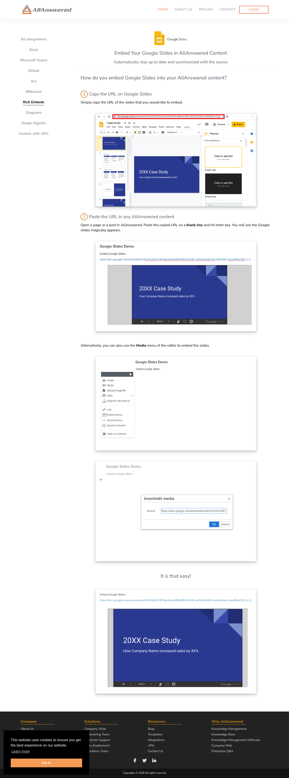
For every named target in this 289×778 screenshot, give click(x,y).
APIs (151, 745)
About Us (27, 729)
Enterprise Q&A (222, 751)
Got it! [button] (46, 763)
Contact (228, 9)
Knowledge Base (223, 734)
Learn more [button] (20, 751)
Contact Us (155, 751)
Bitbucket (34, 91)
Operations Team (96, 751)
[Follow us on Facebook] (135, 760)
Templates (155, 734)
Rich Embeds (33, 102)
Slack (33, 49)
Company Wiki (222, 745)
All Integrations (34, 39)
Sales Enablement (97, 745)
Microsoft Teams (33, 60)
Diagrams (34, 112)
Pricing (206, 9)
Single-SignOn (33, 123)
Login (254, 10)
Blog (151, 729)
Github (33, 70)
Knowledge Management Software (236, 740)
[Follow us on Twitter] (144, 760)
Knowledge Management (229, 729)
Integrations (156, 740)
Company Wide (95, 729)
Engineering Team (97, 734)
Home (163, 9)
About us (183, 9)
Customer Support (97, 740)
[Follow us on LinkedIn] (154, 760)
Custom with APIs (33, 133)
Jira (33, 81)
